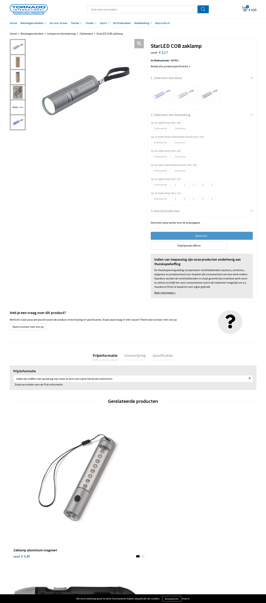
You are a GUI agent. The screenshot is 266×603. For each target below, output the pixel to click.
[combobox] (142, 9)
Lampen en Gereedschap (61, 33)
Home (13, 23)
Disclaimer (205, 545)
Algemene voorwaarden (213, 534)
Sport (103, 23)
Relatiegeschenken (32, 23)
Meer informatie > (165, 292)
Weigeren (186, 598)
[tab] (106, 356)
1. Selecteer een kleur (166, 78)
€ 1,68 (83, 480)
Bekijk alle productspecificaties (170, 66)
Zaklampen (86, 33)
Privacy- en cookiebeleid (213, 539)
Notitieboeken (122, 23)
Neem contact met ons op (28, 326)
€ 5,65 (145, 480)
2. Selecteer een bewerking (170, 114)
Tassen (89, 23)
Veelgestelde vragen (88, 539)
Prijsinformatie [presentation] (106, 355)
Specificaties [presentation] (161, 355)
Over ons (81, 534)
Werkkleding (141, 23)
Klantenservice (146, 539)
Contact (142, 534)
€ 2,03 (206, 480)
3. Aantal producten (165, 211)
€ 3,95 (21, 480)
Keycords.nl (162, 23)
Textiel (75, 23)
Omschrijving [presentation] (135, 355)
